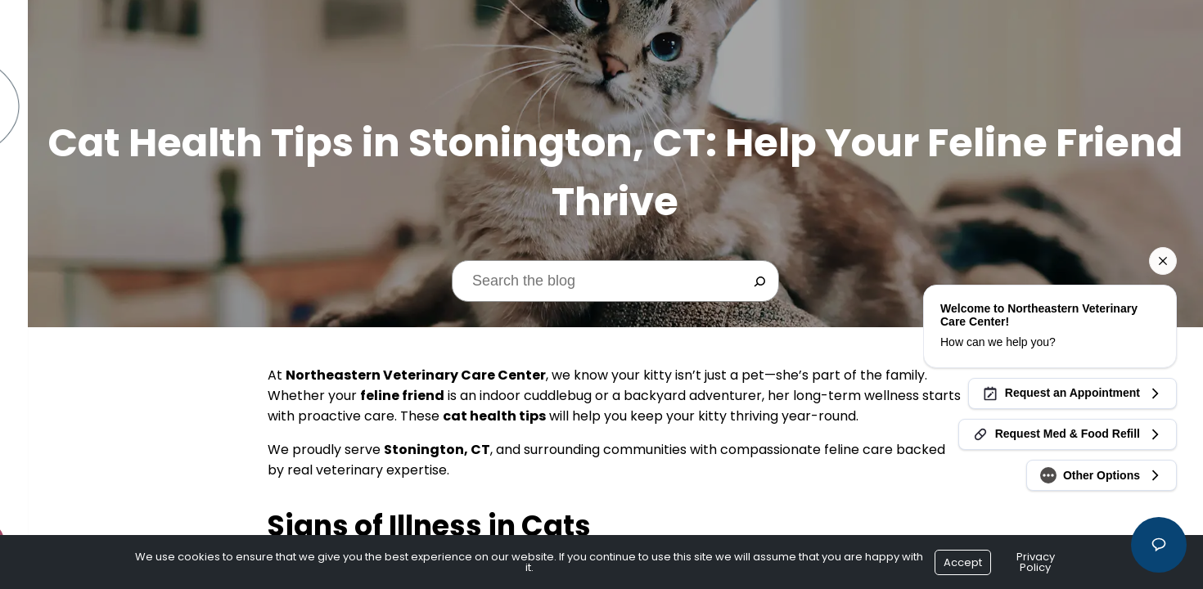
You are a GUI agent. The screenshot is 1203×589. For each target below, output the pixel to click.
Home (33, 174)
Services (43, 235)
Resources (50, 326)
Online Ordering (67, 356)
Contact (45, 416)
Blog (32, 386)
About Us (45, 205)
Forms (36, 265)
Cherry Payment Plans (85, 295)
